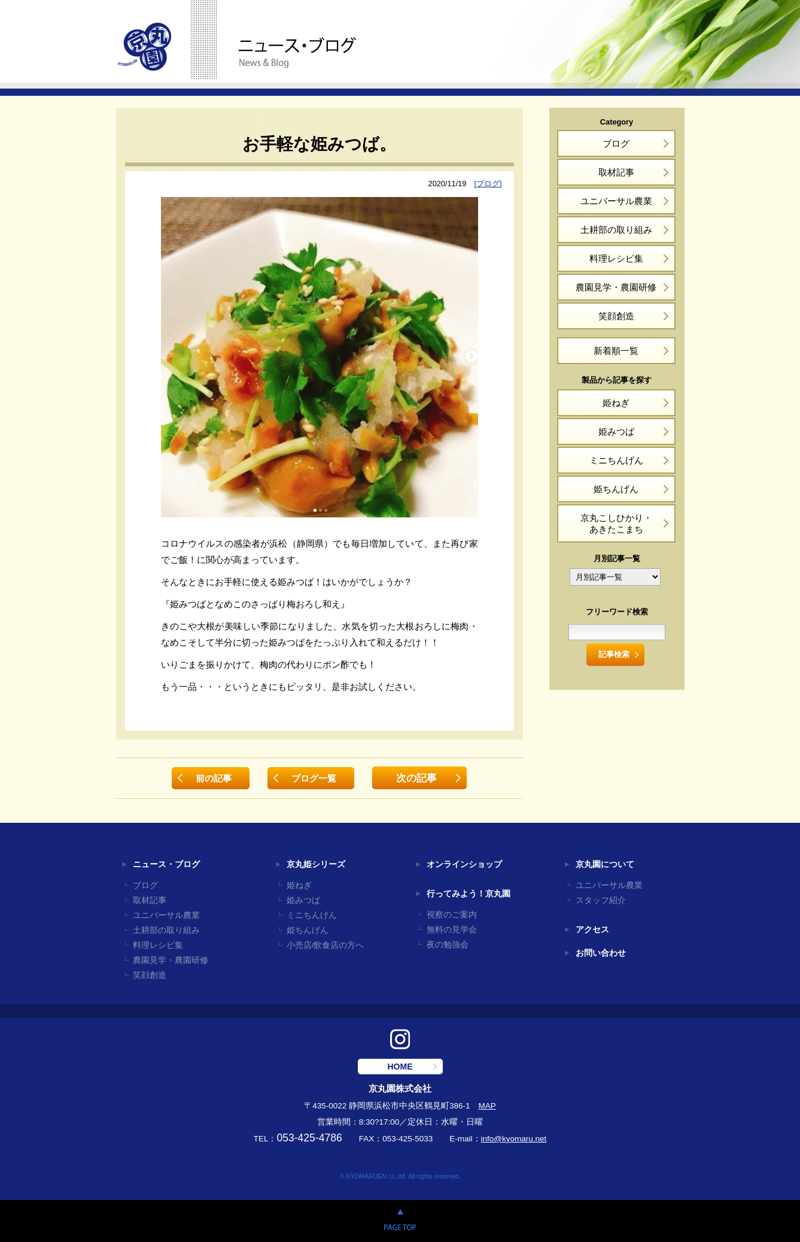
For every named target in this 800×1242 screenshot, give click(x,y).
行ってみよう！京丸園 (468, 893)
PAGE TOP (400, 1221)
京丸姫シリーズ (316, 864)
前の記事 (214, 778)
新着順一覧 (616, 351)
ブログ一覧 (313, 778)
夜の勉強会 (448, 944)
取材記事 (616, 172)
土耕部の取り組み (616, 230)
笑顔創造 (616, 316)
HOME (400, 1066)
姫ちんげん (616, 489)
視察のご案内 (452, 914)
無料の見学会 (452, 929)
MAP (487, 1105)
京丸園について (605, 864)
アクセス (592, 929)
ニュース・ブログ (166, 864)
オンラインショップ (464, 864)
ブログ (616, 143)
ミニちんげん (616, 460)
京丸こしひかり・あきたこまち (616, 523)
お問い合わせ (601, 953)
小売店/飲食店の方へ (325, 945)
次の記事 (416, 778)
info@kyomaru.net (514, 1138)
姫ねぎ (616, 403)
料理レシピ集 (616, 258)
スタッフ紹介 (601, 900)
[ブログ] (487, 183)
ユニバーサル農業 (616, 201)
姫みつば (616, 431)
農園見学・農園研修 (616, 287)
